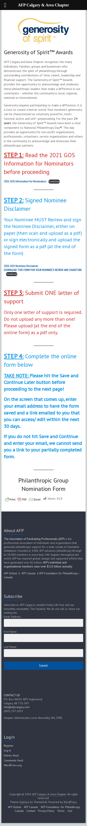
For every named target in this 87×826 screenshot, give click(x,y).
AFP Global (10, 573)
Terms (61, 811)
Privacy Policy (46, 811)
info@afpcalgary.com (16, 707)
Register (9, 745)
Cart (69, 811)
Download (54, 181)
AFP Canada (28, 573)
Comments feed (13, 760)
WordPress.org (13, 765)
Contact (30, 811)
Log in (7, 750)
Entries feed (11, 755)
